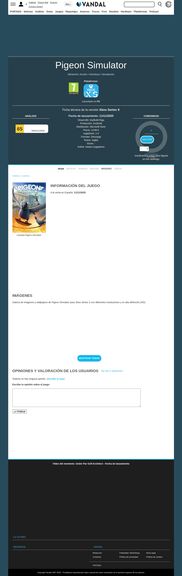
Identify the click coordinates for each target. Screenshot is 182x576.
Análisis (39, 11)
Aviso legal (151, 553)
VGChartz (97, 565)
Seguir (147, 139)
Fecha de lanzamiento (83, 116)
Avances (84, 11)
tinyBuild (97, 123)
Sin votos (151, 157)
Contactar (97, 557)
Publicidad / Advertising (130, 553)
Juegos (59, 11)
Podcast (154, 11)
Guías (49, 11)
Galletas (32, 2)
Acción (83, 74)
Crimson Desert (36, 7)
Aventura (94, 74)
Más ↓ (68, 4)
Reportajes (72, 11)
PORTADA (15, 11)
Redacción (97, 553)
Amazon (53, 2)
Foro (104, 11)
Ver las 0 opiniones (112, 370)
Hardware (126, 11)
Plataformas (140, 11)
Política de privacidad (129, 557)
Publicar (19, 411)
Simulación (108, 74)
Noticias (28, 11)
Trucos (95, 11)
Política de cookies (154, 557)
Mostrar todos (89, 358)
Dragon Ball (43, 2)
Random (114, 11)
